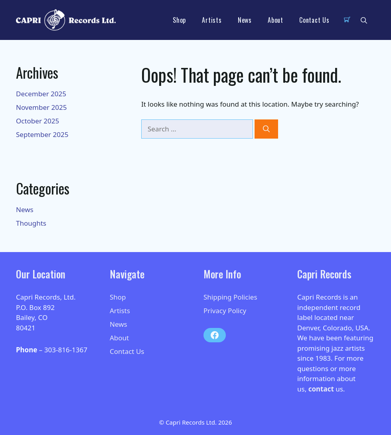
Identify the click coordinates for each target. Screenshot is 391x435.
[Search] (266, 129)
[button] (364, 20)
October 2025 (37, 120)
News (245, 20)
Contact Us (314, 20)
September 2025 (42, 134)
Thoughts (31, 223)
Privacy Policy (224, 310)
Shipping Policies (230, 297)
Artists (212, 20)
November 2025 (41, 107)
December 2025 (41, 93)
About (275, 20)
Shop (179, 20)
